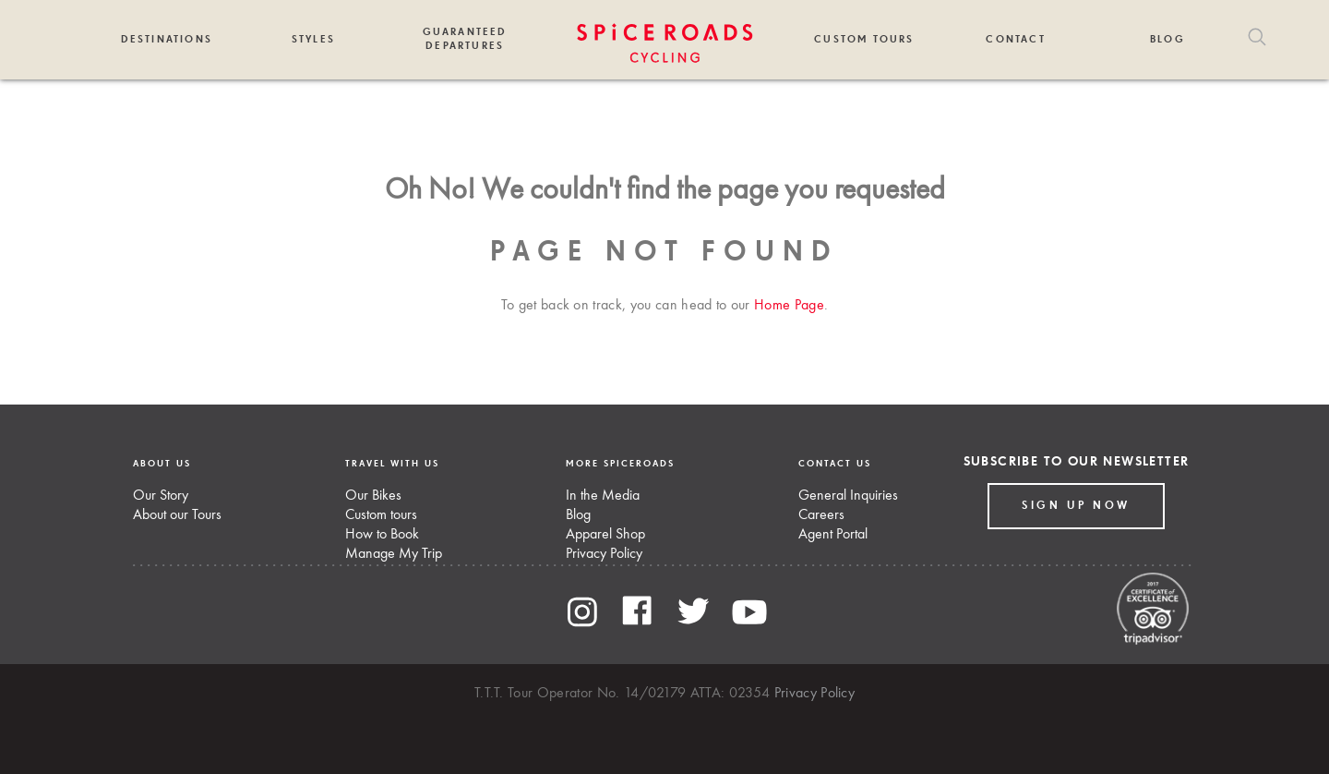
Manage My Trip (393, 554)
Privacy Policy (604, 554)
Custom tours (381, 515)
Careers (821, 515)
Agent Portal (833, 534)
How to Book (382, 534)
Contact (1015, 39)
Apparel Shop (605, 534)
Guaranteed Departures (465, 39)
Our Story (160, 496)
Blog (1167, 39)
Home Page (789, 305)
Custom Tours (864, 39)
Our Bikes (373, 496)
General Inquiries (848, 496)
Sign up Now (1076, 506)
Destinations (166, 39)
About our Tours (177, 515)
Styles (313, 39)
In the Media (603, 496)
